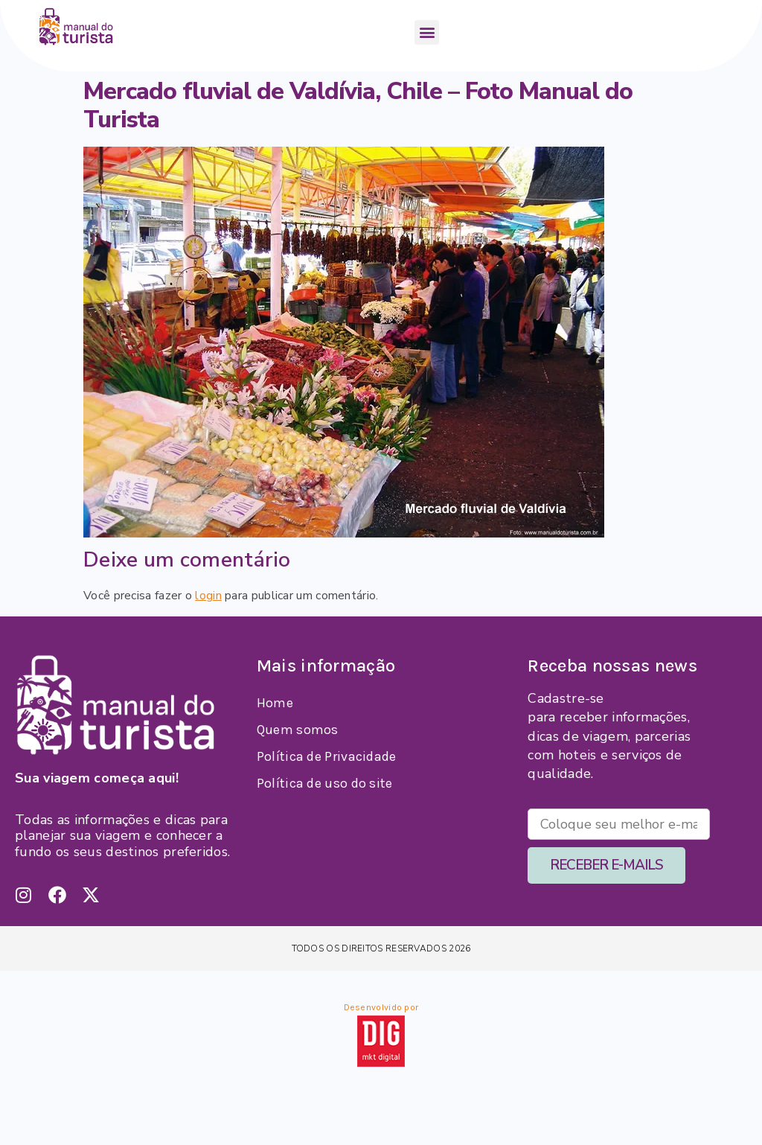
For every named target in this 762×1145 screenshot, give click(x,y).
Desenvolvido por (381, 1007)
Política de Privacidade (327, 756)
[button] (426, 32)
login (208, 595)
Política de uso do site (325, 783)
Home (275, 703)
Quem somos (298, 729)
